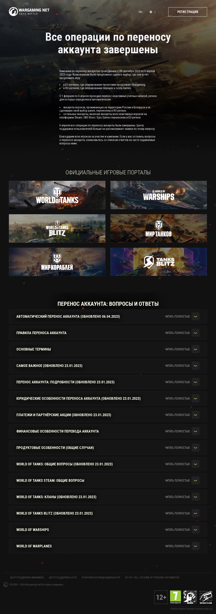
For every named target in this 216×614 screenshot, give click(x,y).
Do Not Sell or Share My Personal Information (152, 577)
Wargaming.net (33, 584)
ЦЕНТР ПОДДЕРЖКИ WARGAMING (27, 577)
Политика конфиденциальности (101, 577)
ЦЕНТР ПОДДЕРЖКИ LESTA (63, 577)
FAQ (140, 12)
